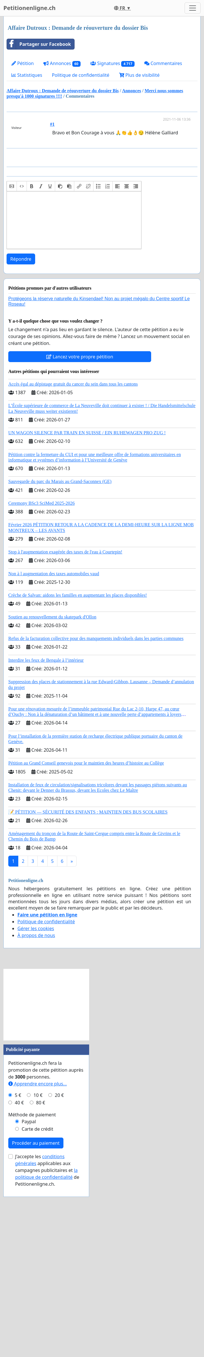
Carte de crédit (37, 1289)
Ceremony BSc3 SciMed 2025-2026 (41, 663)
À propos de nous (36, 1096)
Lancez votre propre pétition (79, 517)
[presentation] (12, 347)
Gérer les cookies (35, 1089)
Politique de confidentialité (80, 75)
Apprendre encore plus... (37, 1244)
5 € (18, 1255)
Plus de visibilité (139, 75)
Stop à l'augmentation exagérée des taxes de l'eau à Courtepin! (65, 712)
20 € (59, 1255)
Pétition (22, 63)
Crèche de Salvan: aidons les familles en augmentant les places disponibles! (77, 755)
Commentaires (163, 63)
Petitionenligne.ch (29, 8)
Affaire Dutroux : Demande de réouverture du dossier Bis (63, 90)
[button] (11, 346)
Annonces (62, 63)
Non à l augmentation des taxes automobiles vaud (53, 734)
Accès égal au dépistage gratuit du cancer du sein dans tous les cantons (73, 544)
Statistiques (26, 75)
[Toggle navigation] (193, 8)
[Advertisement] (103, 198)
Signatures (112, 63)
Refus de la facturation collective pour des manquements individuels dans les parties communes (95, 798)
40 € (19, 1263)
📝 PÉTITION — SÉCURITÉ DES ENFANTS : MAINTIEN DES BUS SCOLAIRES (88, 972)
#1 (52, 124)
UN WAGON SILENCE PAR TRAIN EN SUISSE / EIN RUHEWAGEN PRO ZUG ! (87, 593)
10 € (38, 1255)
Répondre (20, 419)
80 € (40, 1263)
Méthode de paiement (32, 1275)
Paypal (29, 1282)
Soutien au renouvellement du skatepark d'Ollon (52, 777)
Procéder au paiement (36, 1303)
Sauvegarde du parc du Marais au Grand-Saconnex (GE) (59, 641)
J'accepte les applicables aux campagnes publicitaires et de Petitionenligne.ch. (47, 1331)
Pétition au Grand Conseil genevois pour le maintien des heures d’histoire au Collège (86, 923)
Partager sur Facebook (39, 44)
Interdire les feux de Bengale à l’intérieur (46, 820)
